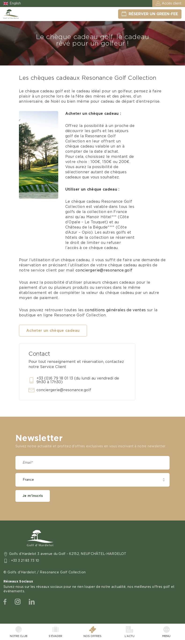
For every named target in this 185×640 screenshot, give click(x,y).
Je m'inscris (32, 496)
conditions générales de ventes (115, 310)
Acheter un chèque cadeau (53, 331)
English (15, 3)
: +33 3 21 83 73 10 (24, 560)
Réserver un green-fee (153, 14)
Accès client (171, 3)
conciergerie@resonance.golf (105, 270)
